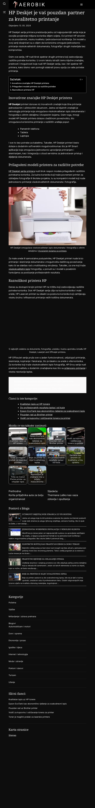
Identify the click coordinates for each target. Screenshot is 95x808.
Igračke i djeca (15, 647)
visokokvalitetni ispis (19, 269)
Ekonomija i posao (17, 640)
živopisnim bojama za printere (52, 251)
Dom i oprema (15, 633)
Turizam (12, 675)
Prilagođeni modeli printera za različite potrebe (34, 86)
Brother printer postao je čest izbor (32, 381)
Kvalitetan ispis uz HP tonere (35, 404)
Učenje (12, 682)
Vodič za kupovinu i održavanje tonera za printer (45, 418)
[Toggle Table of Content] (81, 79)
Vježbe (12, 609)
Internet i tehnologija (18, 654)
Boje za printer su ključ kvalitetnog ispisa (44, 574)
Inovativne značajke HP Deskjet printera (30, 83)
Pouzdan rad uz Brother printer (36, 414)
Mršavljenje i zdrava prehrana (22, 616)
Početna (12, 602)
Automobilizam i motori (20, 626)
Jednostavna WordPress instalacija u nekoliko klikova (51, 529)
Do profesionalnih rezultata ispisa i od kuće (42, 407)
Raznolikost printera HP (23, 90)
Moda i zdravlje (16, 661)
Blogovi (12, 623)
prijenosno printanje (74, 368)
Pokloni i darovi (16, 668)
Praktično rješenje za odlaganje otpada (43, 559)
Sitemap (12, 735)
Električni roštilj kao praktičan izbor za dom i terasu (51, 544)
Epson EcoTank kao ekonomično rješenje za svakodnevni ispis (52, 411)
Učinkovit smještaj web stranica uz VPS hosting (47, 514)
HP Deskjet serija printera (22, 171)
